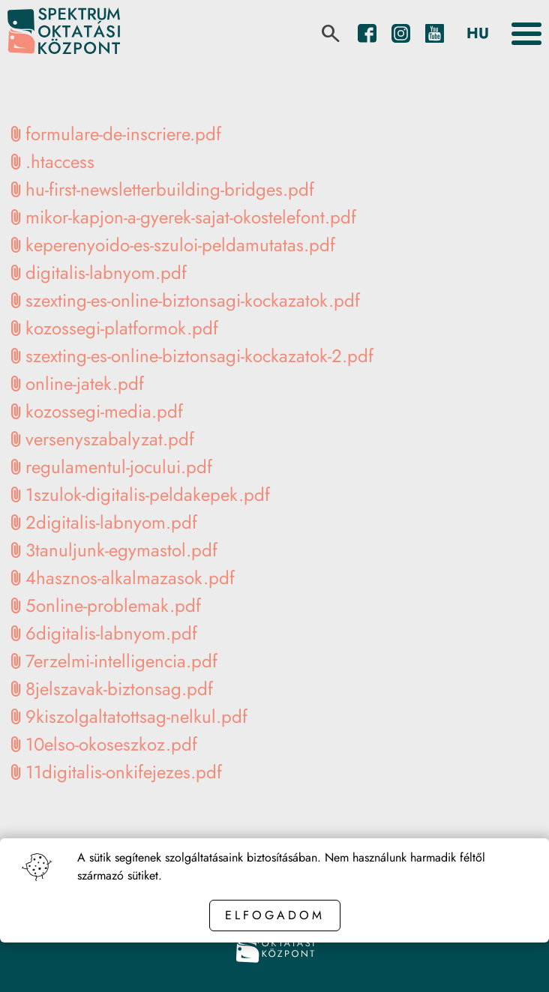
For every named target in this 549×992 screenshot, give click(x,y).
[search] (331, 34)
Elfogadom (275, 915)
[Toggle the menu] (527, 33)
